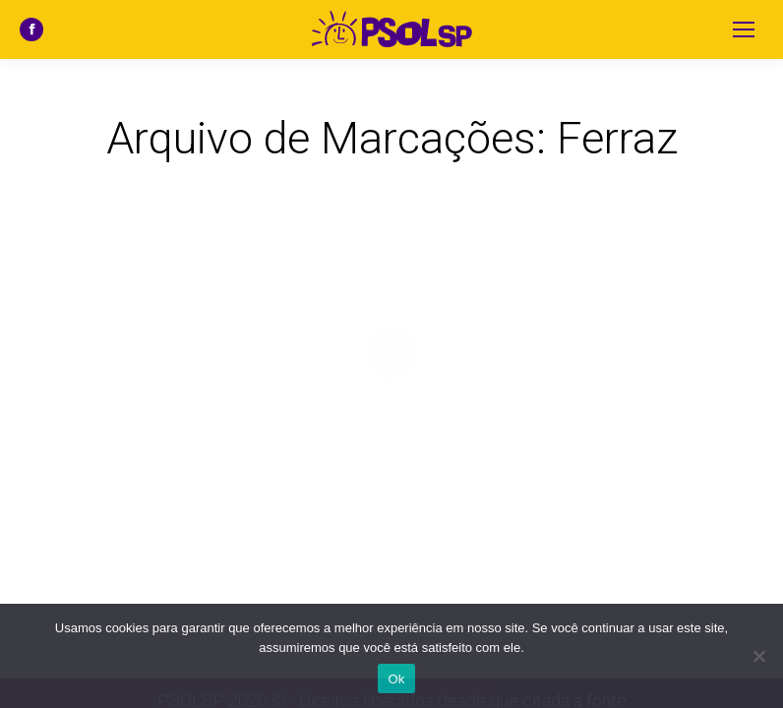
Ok (396, 679)
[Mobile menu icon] (743, 29)
